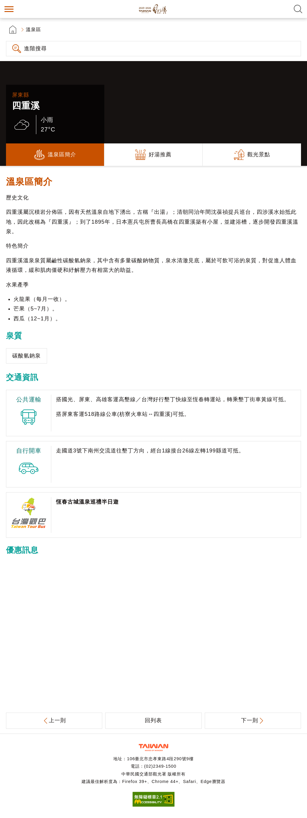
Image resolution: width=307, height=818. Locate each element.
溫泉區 (33, 29)
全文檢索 (298, 9)
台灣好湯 (153, 9)
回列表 (153, 720)
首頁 (12, 29)
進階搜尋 (35, 48)
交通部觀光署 (153, 747)
